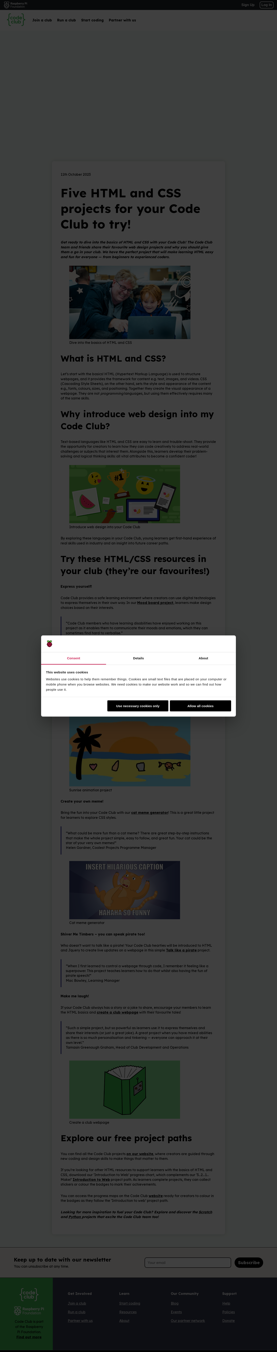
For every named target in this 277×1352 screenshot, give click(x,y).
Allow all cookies (200, 706)
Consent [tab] (73, 658)
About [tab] (203, 658)
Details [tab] (138, 658)
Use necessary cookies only (137, 706)
